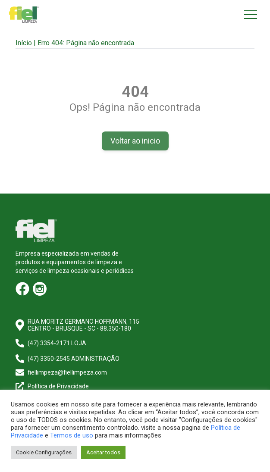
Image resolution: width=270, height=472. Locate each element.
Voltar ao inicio (135, 140)
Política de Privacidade (58, 386)
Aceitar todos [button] (103, 452)
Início (24, 43)
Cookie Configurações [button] (44, 452)
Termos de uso (71, 435)
